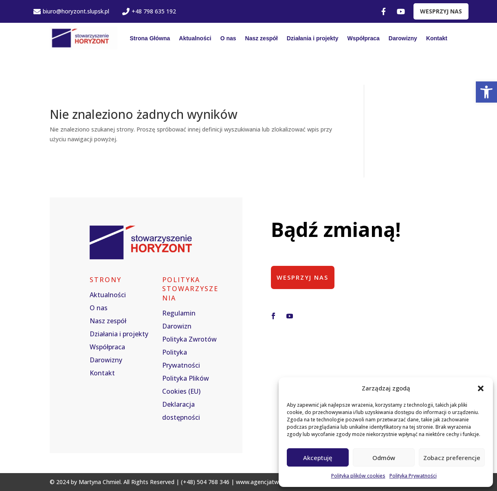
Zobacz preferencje (451, 458)
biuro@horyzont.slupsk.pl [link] (71, 11)
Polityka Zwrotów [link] (189, 339)
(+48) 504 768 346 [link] (205, 482)
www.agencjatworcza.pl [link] (267, 482)
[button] (481, 388)
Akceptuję (317, 458)
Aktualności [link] (195, 38)
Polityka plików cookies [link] (358, 475)
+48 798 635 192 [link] (149, 11)
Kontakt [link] (436, 38)
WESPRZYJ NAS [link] (441, 11)
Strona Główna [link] (150, 38)
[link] (486, 92)
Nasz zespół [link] (261, 38)
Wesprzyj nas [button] (303, 277)
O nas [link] (228, 38)
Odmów (383, 458)
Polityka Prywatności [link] (413, 475)
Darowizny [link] (403, 38)
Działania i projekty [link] (313, 38)
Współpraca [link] (363, 38)
